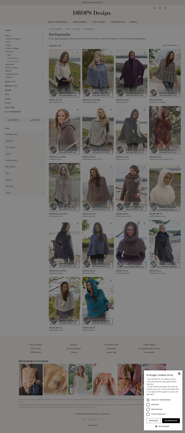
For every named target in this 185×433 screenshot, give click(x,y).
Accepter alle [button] (171, 421)
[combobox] (179, 373)
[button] (163, 426)
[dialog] (163, 400)
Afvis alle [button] (153, 421)
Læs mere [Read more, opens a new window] (150, 394)
